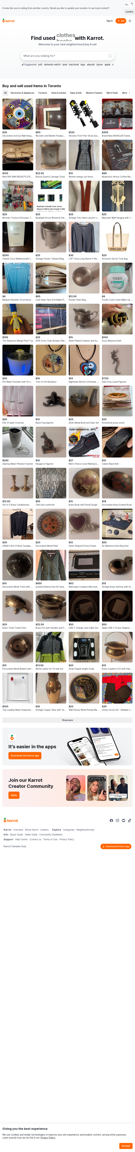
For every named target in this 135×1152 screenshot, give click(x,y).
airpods (91, 64)
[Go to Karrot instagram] (117, 820)
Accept (126, 1145)
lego (83, 64)
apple (107, 64)
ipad (65, 64)
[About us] (130, 21)
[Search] (110, 56)
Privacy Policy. (48, 1137)
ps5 (40, 64)
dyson (99, 64)
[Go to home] (8, 21)
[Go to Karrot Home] (11, 820)
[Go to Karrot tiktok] (129, 820)
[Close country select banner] (132, 3)
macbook (74, 64)
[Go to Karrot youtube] (123, 820)
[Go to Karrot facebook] (111, 820)
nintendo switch (52, 64)
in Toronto (52, 86)
